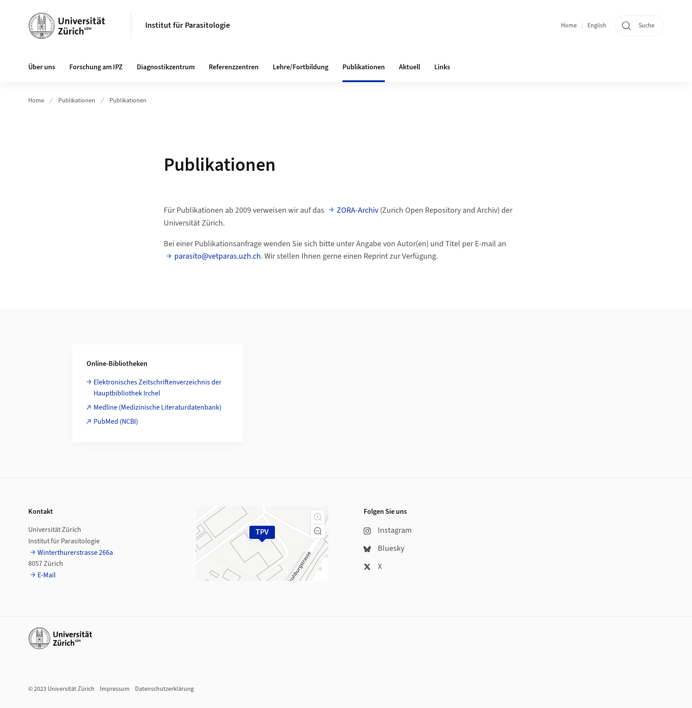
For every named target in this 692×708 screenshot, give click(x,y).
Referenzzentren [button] (234, 67)
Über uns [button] (41, 67)
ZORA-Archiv (357, 210)
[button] (318, 517)
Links (442, 67)
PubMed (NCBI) (116, 421)
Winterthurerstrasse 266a (75, 552)
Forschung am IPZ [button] (96, 67)
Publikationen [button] (363, 67)
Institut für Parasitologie (187, 25)
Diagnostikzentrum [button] (166, 67)
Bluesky (384, 548)
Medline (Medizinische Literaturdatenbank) (158, 407)
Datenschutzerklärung (164, 689)
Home (569, 25)
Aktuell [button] (409, 67)
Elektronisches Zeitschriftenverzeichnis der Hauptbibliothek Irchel (158, 388)
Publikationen (76, 100)
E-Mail (47, 575)
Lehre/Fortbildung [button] (300, 67)
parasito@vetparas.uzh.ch (217, 256)
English (596, 25)
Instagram (388, 530)
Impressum (115, 689)
